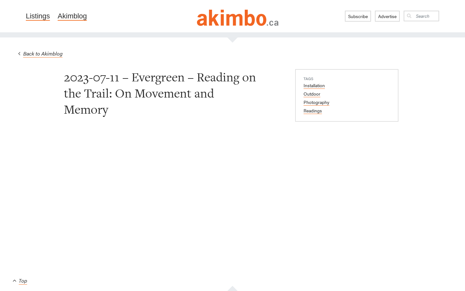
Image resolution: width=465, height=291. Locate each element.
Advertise (387, 16)
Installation (314, 85)
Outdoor (312, 93)
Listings (38, 16)
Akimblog (72, 16)
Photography (316, 102)
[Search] (426, 16)
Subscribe (358, 16)
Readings (313, 110)
